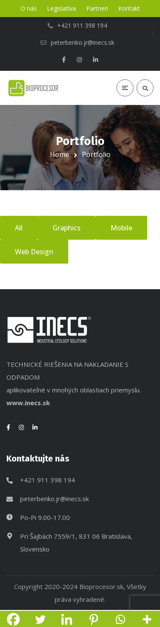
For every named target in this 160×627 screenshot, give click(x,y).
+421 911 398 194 (47, 480)
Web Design (34, 251)
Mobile (121, 227)
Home (59, 154)
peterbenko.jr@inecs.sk (54, 498)
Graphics (66, 227)
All (19, 227)
